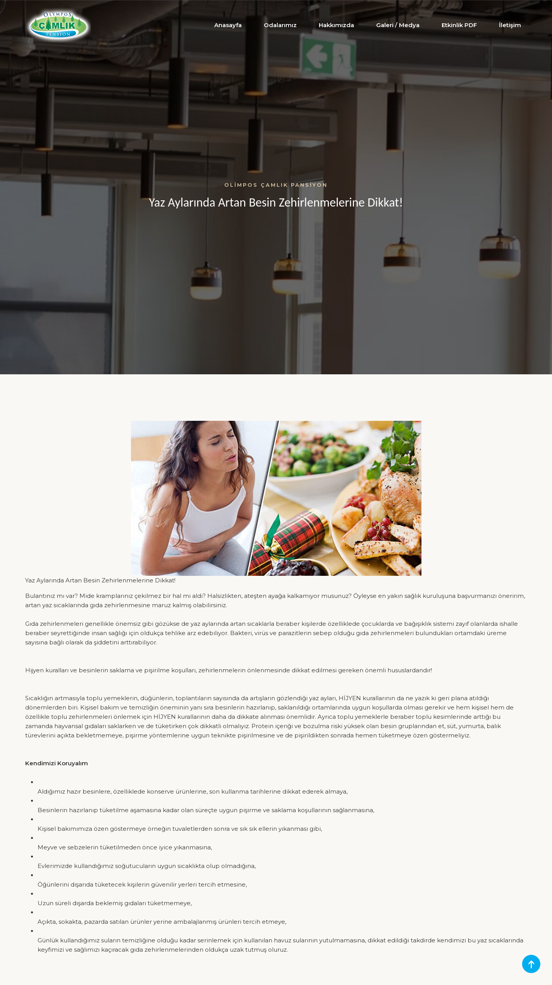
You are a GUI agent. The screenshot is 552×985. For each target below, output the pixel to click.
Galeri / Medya (398, 25)
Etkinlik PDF (459, 25)
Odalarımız (280, 25)
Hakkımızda (336, 25)
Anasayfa (228, 25)
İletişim (510, 25)
